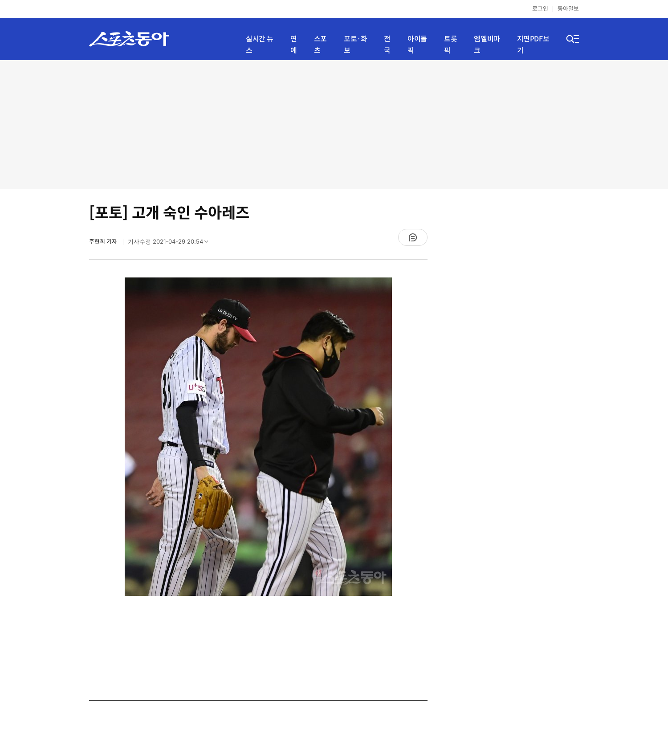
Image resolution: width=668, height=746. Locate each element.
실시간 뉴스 (259, 44)
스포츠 (320, 44)
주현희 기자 (103, 241)
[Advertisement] (334, 124)
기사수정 (171, 243)
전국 (387, 44)
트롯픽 (450, 44)
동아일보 (568, 8)
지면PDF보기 (533, 44)
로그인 (540, 8)
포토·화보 (355, 44)
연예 (293, 44)
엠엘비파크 (487, 44)
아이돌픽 (417, 44)
